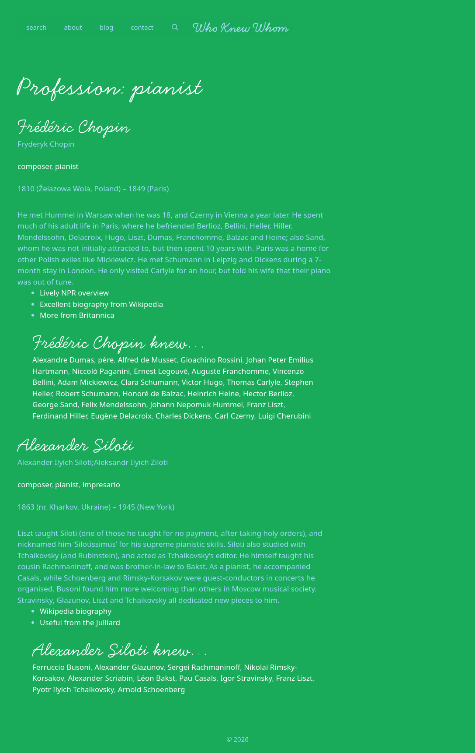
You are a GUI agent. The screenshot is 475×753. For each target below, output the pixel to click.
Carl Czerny (234, 416)
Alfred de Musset (147, 360)
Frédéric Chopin (73, 127)
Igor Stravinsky (246, 678)
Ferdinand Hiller (59, 416)
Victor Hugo (202, 382)
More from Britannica (77, 315)
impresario (101, 484)
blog (106, 27)
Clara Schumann (149, 382)
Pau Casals (197, 678)
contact (142, 27)
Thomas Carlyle (254, 382)
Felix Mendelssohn (113, 404)
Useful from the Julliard (80, 622)
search (36, 27)
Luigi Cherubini (284, 416)
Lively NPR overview (74, 293)
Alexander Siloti (75, 445)
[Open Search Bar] (175, 27)
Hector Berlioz (267, 393)
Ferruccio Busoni (61, 667)
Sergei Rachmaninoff (203, 667)
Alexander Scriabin (100, 678)
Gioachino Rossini (211, 360)
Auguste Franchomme (230, 371)
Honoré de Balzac (153, 393)
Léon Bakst (156, 678)
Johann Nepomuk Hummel (196, 404)
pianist (67, 166)
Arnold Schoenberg (151, 689)
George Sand (54, 404)
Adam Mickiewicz (87, 382)
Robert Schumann (87, 393)
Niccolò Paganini (101, 371)
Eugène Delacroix (121, 416)
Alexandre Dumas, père (73, 360)
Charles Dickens (183, 416)
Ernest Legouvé (160, 371)
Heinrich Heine (213, 393)
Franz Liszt (265, 404)
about (73, 27)
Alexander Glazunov (128, 667)
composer (34, 166)
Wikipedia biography (75, 611)
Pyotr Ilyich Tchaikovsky (73, 689)
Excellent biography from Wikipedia (101, 304)
